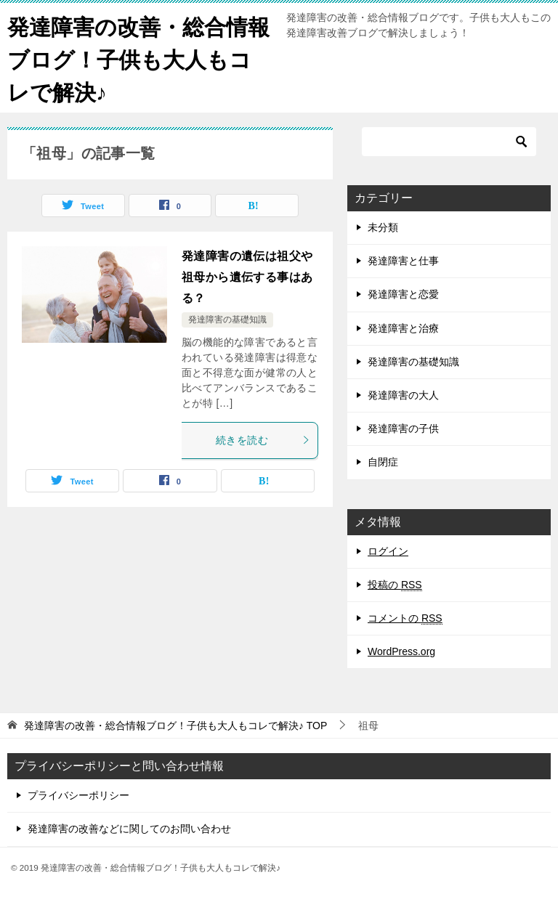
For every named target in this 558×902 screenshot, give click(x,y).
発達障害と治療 (403, 328)
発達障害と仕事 (403, 261)
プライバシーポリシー (78, 795)
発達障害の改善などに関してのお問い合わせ (129, 828)
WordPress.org (401, 651)
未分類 (383, 227)
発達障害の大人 (403, 395)
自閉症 (383, 462)
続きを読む (263, 440)
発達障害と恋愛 (403, 294)
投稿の (395, 585)
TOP (175, 725)
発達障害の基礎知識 (227, 319)
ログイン (388, 551)
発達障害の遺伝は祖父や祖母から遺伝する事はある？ (247, 277)
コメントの (405, 618)
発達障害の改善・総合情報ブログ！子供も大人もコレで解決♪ (138, 58)
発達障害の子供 (403, 428)
